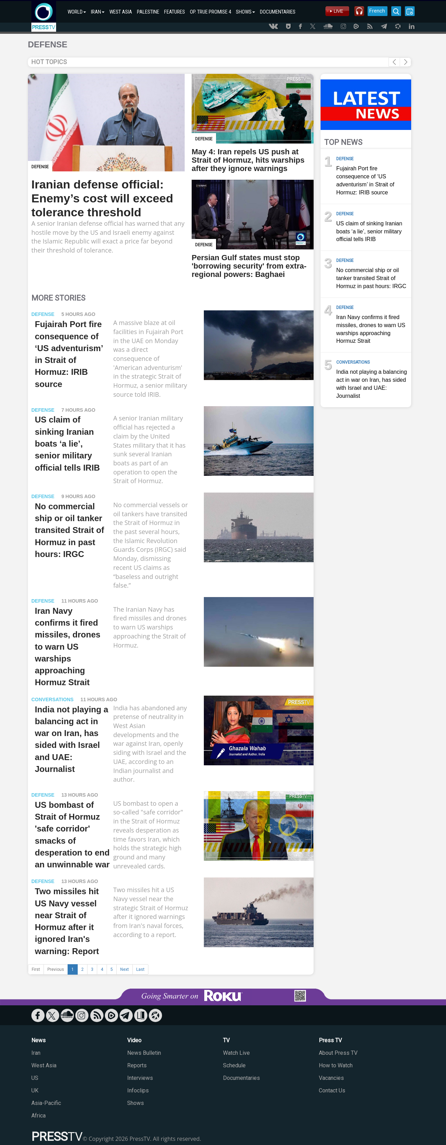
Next (124, 969)
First (36, 969)
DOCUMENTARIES (277, 12)
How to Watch (336, 1065)
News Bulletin (144, 1053)
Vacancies (331, 1078)
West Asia (43, 1065)
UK (34, 1090)
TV (226, 1040)
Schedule (234, 1065)
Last (140, 969)
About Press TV (338, 1053)
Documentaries (241, 1078)
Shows (135, 1103)
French (377, 11)
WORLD (77, 12)
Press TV (330, 1040)
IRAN (98, 12)
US (34, 1078)
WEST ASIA (120, 12)
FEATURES (174, 12)
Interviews (140, 1078)
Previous (55, 969)
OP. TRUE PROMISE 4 (210, 12)
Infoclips (138, 1090)
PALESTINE (148, 12)
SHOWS (245, 12)
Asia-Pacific (46, 1103)
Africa (38, 1115)
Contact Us (332, 1090)
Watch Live (236, 1053)
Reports (137, 1065)
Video (134, 1040)
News (38, 1040)
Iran (35, 1053)
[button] (405, 62)
